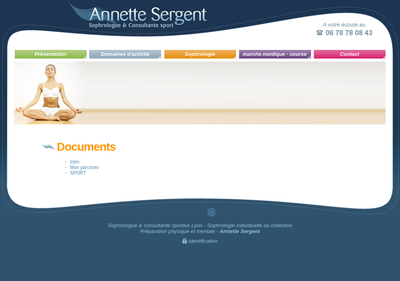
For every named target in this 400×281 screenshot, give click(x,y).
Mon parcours (84, 167)
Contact (349, 54)
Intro (75, 162)
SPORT (78, 173)
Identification (203, 241)
